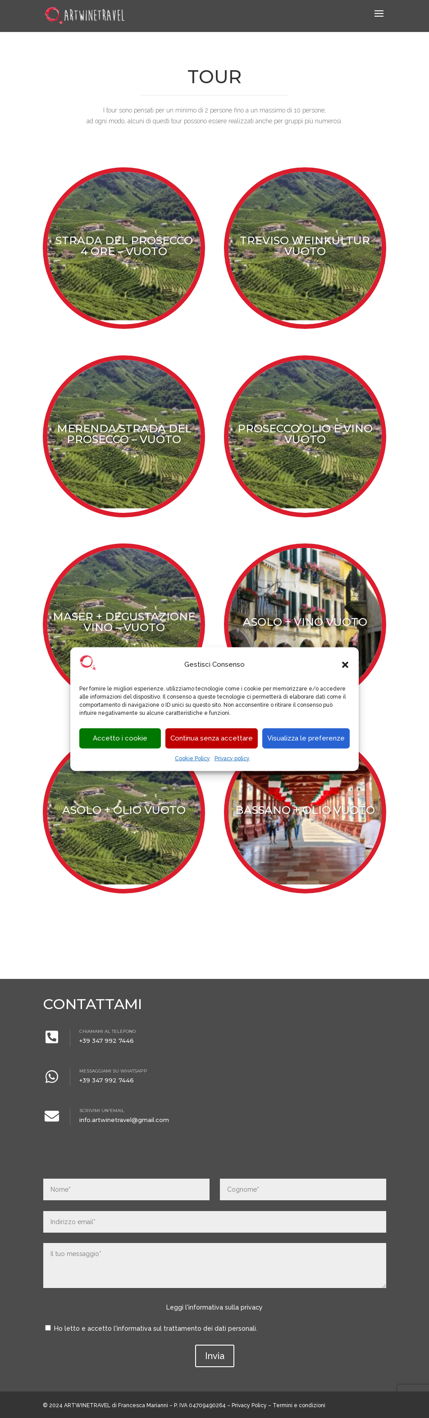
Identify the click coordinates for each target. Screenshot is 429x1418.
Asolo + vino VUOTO (305, 621)
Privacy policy (232, 758)
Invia (214, 1356)
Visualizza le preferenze (306, 738)
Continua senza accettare (211, 738)
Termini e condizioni (299, 1405)
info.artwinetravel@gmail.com (124, 1119)
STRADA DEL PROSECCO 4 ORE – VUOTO (124, 246)
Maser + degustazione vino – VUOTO (124, 622)
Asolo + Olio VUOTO (124, 810)
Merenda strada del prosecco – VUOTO (124, 434)
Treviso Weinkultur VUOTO (305, 246)
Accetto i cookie (120, 738)
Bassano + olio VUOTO (305, 810)
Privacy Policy (249, 1405)
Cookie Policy (192, 758)
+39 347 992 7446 (106, 1040)
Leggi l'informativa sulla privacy (214, 1307)
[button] (345, 664)
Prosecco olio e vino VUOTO (305, 434)
